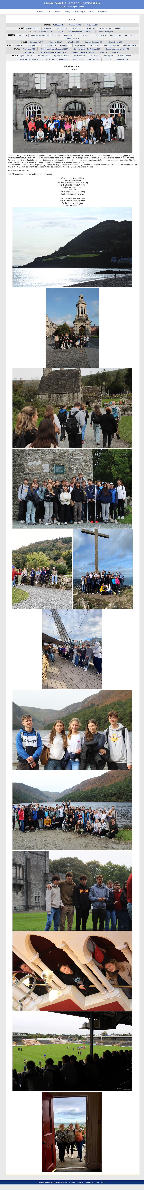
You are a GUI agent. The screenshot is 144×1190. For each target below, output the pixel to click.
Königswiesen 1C (40, 47)
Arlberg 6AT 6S (60, 29)
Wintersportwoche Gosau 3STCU (52, 57)
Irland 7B (105, 57)
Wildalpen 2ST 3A (44, 32)
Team (58, 11)
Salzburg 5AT (104, 47)
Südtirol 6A (48, 65)
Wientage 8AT (124, 36)
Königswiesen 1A (73, 50)
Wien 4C (92, 36)
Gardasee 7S (26, 36)
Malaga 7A (118, 57)
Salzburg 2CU (109, 61)
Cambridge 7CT (57, 47)
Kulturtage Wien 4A (122, 47)
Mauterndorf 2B (42, 61)
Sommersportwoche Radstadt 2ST (87, 54)
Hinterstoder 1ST (80, 39)
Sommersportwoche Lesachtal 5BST (53, 54)
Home (40, 11)
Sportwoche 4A (80, 61)
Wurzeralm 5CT (95, 65)
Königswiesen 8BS (116, 43)
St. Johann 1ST (93, 25)
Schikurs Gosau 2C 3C (94, 43)
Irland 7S (25, 47)
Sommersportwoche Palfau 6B (119, 54)
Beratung (80, 11)
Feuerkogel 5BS (26, 54)
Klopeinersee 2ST (78, 36)
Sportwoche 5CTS (24, 61)
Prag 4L (60, 32)
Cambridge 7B (63, 65)
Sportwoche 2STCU (61, 61)
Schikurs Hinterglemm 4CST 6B (27, 65)
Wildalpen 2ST (73, 43)
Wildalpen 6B (57, 25)
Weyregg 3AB (89, 47)
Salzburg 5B (76, 29)
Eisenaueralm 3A (124, 65)
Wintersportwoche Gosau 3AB (83, 57)
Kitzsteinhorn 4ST (31, 29)
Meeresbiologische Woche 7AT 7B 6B (51, 36)
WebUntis (102, 11)
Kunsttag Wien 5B (127, 61)
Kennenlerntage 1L (107, 32)
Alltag (68, 11)
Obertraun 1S (78, 65)
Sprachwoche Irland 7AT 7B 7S (81, 32)
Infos (92, 11)
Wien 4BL (46, 29)
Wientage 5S (63, 39)
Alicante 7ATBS (75, 25)
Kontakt (80, 1188)
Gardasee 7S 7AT (34, 43)
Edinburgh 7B (122, 29)
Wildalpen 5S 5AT (54, 43)
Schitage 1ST (27, 57)
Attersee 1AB (90, 29)
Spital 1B (109, 65)
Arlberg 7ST (95, 61)
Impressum (89, 1188)
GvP (49, 11)
